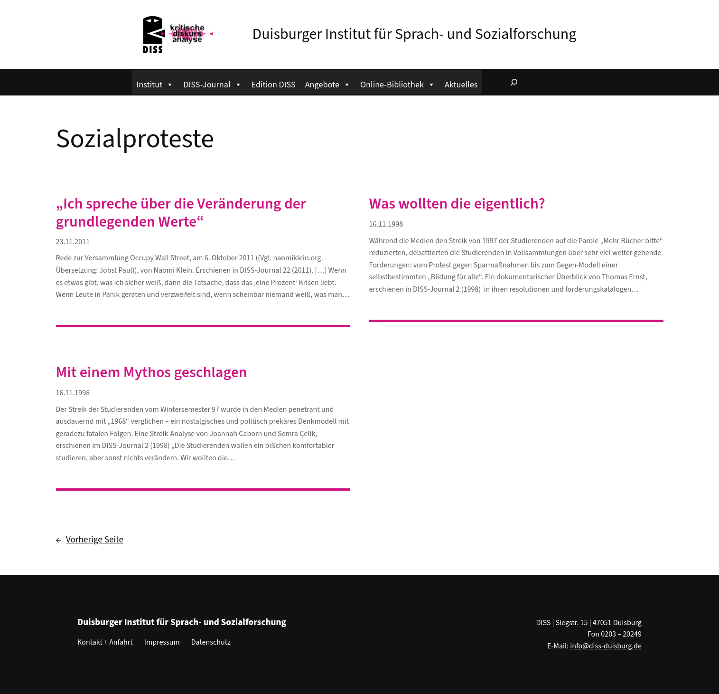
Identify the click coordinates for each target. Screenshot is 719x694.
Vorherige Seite (89, 540)
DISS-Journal (212, 83)
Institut (155, 83)
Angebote (328, 83)
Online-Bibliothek (397, 83)
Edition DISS (274, 84)
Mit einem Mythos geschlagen (151, 372)
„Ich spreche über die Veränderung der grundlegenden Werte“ (181, 213)
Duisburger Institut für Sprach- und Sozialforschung (414, 34)
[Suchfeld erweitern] (514, 82)
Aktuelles (461, 84)
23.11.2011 (73, 242)
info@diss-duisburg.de (606, 646)
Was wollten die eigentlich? (457, 204)
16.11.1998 (386, 224)
